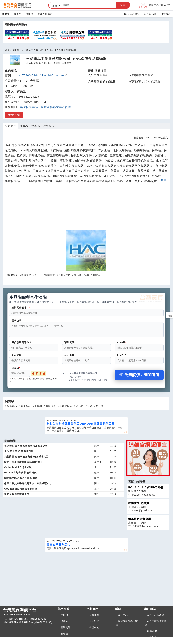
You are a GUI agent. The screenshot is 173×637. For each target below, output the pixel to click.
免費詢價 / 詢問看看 (139, 376)
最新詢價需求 (45, 14)
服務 (55, 5)
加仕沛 (96, 275)
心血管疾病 (64, 275)
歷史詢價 (49, 126)
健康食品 (26, 275)
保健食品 (13, 275)
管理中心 (154, 5)
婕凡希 (77, 275)
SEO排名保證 (132, 14)
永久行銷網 (150, 14)
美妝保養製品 (29, 107)
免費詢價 (142, 5)
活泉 (87, 275)
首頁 (7, 50)
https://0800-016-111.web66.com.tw (40, 75)
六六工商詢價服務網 (156, 625)
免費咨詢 (14, 115)
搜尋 (123, 5)
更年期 (38, 275)
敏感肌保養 (103, 165)
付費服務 (166, 14)
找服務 (6, 14)
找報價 (29, 14)
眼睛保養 (50, 275)
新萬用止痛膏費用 (139, 520)
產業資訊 (66, 629)
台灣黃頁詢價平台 (29, 614)
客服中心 (123, 617)
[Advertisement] (87, 208)
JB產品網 (152, 633)
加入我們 (165, 5)
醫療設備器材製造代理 (56, 107)
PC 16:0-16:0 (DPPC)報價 (145, 489)
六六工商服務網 (155, 617)
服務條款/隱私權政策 (127, 625)
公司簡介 (10, 126)
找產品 (18, 14)
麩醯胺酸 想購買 (138, 505)
